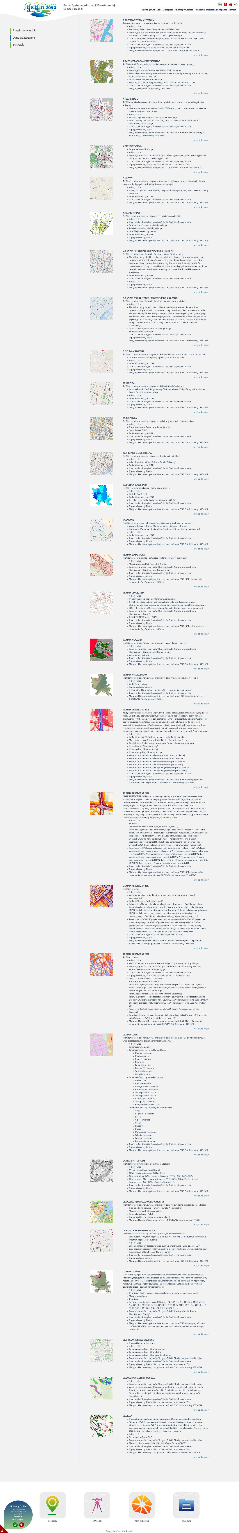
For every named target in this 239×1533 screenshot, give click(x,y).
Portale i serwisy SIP (24, 30)
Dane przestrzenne (24, 37)
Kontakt (232, 10)
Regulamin (200, 10)
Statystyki (18, 44)
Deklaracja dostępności (216, 10)
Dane (159, 10)
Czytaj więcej (18, 1517)
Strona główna (148, 10)
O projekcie (168, 10)
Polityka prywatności (184, 10)
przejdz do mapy (201, 55)
